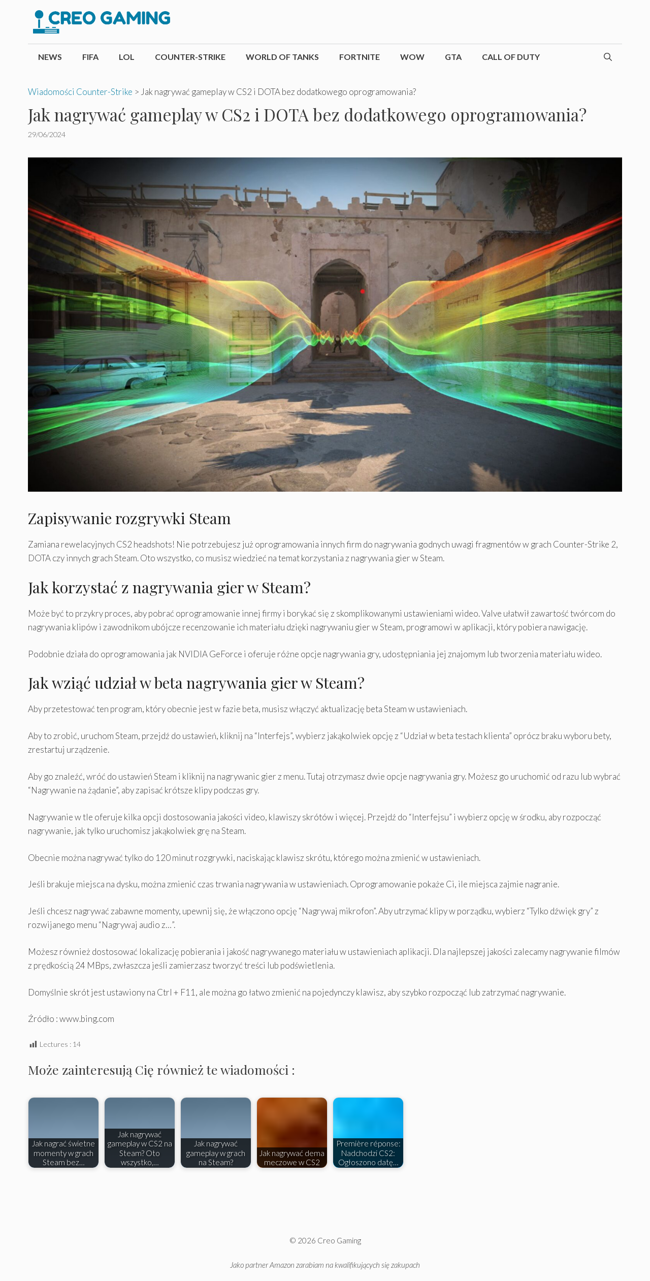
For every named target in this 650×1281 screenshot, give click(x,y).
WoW (412, 56)
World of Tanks (282, 56)
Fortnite (359, 56)
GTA (453, 56)
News (50, 56)
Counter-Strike (190, 56)
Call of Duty (511, 56)
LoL (127, 56)
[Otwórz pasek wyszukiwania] (608, 57)
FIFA (90, 56)
